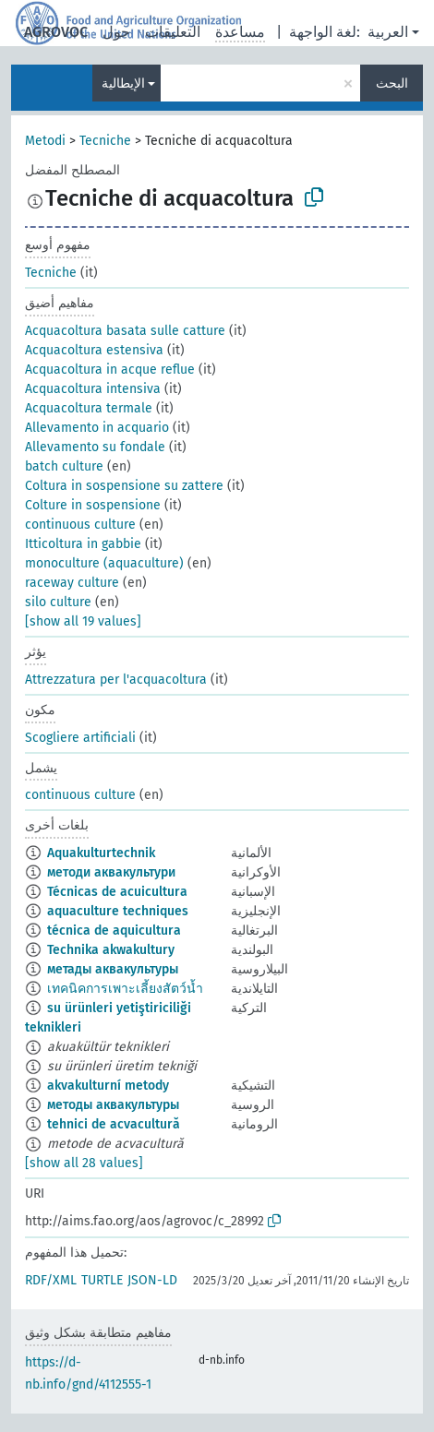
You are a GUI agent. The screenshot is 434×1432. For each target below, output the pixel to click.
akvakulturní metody (108, 1085)
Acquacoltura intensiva (93, 389)
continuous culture (80, 524)
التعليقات (172, 32)
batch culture (64, 466)
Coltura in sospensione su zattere (124, 486)
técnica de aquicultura (114, 930)
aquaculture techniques (117, 911)
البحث (392, 83)
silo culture (58, 602)
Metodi (45, 141)
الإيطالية (123, 83)
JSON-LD (152, 1280)
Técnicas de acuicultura (117, 892)
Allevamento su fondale (95, 447)
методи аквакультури (111, 872)
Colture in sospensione (93, 505)
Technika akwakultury (111, 950)
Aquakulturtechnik (101, 853)
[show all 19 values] (83, 621)
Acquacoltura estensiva (94, 350)
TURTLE (102, 1280)
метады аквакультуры (112, 969)
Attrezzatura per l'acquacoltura (116, 679)
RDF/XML (51, 1280)
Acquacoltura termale (88, 408)
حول (116, 32)
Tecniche (105, 141)
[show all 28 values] (84, 1163)
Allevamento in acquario (97, 428)
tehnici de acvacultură (113, 1124)
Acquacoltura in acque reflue (110, 369)
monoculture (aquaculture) (104, 563)
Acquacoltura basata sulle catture (125, 331)
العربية (388, 32)
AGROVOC (56, 32)
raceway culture (72, 583)
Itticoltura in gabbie (83, 544)
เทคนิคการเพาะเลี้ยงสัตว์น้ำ (125, 988)
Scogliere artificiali (80, 738)
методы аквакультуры (113, 1105)
